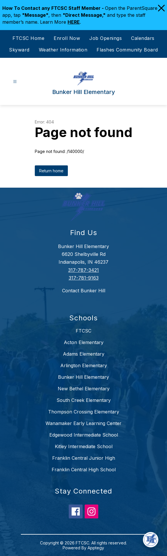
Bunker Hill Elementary (83, 377)
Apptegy (96, 547)
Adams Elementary (83, 354)
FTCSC (83, 331)
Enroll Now (67, 38)
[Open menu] (15, 81)
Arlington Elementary (83, 365)
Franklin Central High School (84, 469)
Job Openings (105, 38)
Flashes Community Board (127, 50)
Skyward (19, 50)
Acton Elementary (84, 342)
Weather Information (63, 50)
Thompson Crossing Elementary (83, 412)
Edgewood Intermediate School (83, 435)
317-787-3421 (83, 270)
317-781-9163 (84, 278)
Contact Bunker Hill (83, 290)
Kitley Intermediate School (83, 446)
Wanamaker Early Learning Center (83, 423)
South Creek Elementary (84, 400)
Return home (51, 170)
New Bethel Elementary (84, 388)
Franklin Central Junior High (83, 458)
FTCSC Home (28, 38)
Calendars (143, 38)
